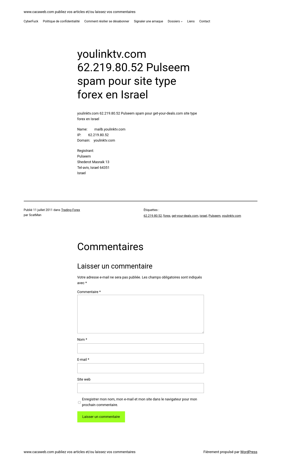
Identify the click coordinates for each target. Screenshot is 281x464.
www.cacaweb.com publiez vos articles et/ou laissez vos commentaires (80, 12)
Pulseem (215, 216)
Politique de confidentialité (61, 21)
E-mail (83, 359)
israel (203, 216)
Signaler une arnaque (148, 21)
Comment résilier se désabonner (106, 21)
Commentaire (89, 292)
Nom (82, 339)
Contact (204, 21)
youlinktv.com (231, 216)
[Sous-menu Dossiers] (182, 21)
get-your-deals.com (185, 216)
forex (166, 216)
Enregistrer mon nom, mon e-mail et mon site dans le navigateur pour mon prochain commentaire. (139, 402)
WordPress (248, 452)
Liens (191, 21)
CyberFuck (31, 21)
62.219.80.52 (153, 216)
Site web (84, 379)
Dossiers (174, 21)
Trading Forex (70, 210)
